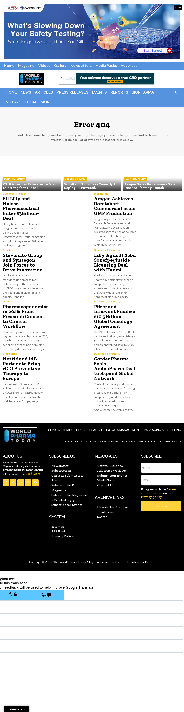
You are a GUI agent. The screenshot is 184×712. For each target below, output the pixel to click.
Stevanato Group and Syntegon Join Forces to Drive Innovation (24, 262)
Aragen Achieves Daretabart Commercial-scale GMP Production (114, 206)
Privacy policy (151, 491)
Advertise (129, 65)
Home (9, 65)
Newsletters (81, 65)
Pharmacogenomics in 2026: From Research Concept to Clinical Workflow (25, 316)
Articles (44, 92)
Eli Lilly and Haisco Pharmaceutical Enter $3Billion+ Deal (21, 208)
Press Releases (72, 92)
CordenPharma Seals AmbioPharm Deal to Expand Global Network (115, 365)
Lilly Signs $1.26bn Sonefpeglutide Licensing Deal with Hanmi (114, 262)
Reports (119, 92)
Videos (44, 65)
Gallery (60, 65)
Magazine (26, 65)
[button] (175, 92)
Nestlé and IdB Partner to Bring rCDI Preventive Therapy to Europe (23, 365)
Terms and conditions (158, 485)
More (46, 102)
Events (99, 92)
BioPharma (143, 92)
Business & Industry (14, 179)
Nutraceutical (21, 102)
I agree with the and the (158, 487)
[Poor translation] (46, 589)
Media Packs (106, 65)
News (26, 92)
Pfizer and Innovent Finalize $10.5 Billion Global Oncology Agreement (114, 316)
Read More (33, 468)
